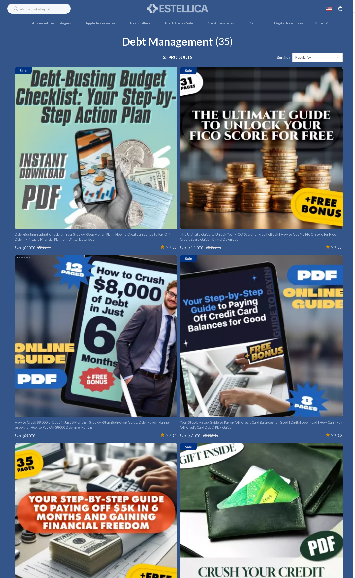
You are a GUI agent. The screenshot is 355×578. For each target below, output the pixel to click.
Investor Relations (159, 515)
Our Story (153, 458)
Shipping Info (253, 467)
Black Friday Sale (179, 23)
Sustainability (155, 532)
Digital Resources (288, 23)
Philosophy (153, 540)
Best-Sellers (140, 23)
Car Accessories (221, 23)
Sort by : (283, 64)
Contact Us (252, 458)
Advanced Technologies (51, 23)
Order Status (253, 499)
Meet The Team (157, 475)
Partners (152, 523)
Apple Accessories (100, 23)
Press (149, 491)
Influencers (154, 499)
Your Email (37, 455)
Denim (254, 23)
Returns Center (255, 483)
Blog (148, 467)
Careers (151, 483)
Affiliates (152, 507)
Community (154, 548)
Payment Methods (257, 491)
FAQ (246, 475)
